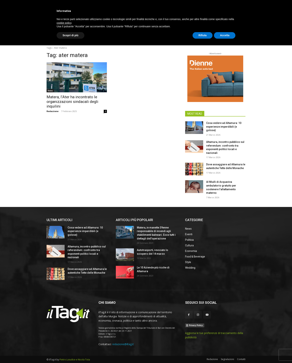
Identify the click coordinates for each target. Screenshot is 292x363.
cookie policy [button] (64, 340)
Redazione (52, 111)
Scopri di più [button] (70, 352)
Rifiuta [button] (203, 352)
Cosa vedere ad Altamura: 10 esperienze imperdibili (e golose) (223, 126)
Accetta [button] (224, 352)
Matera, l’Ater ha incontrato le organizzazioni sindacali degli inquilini (72, 101)
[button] (241, 37)
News (50, 90)
